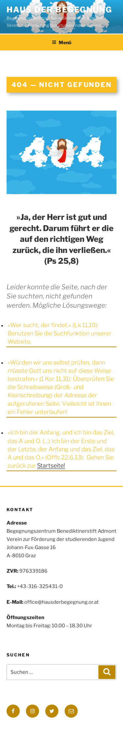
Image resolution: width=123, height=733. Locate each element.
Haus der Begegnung (59, 9)
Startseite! (51, 465)
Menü (61, 42)
